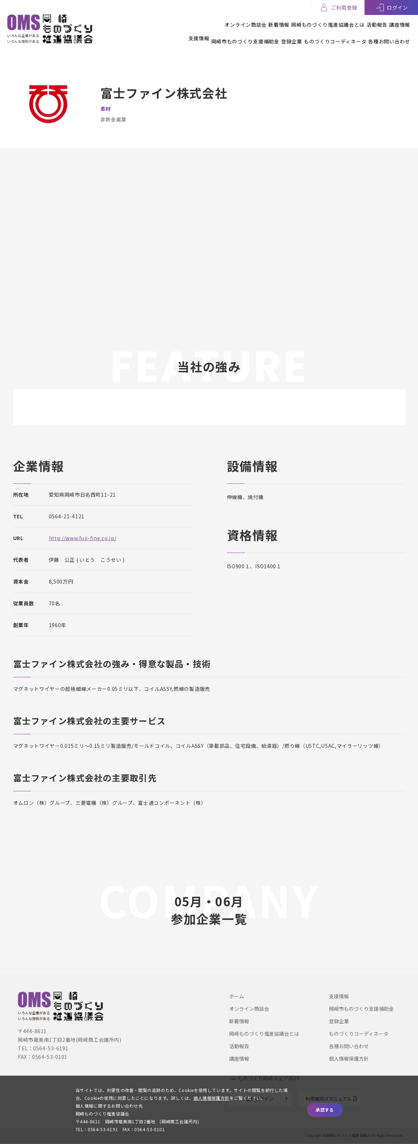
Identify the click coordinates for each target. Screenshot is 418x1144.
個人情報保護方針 (349, 1058)
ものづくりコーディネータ (325, 34)
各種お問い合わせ (389, 34)
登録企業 (271, 34)
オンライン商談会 (205, 21)
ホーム (236, 995)
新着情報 (248, 21)
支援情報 (157, 34)
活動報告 (366, 21)
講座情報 (399, 21)
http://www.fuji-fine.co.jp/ (83, 537)
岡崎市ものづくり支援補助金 (214, 34)
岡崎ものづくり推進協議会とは (307, 21)
